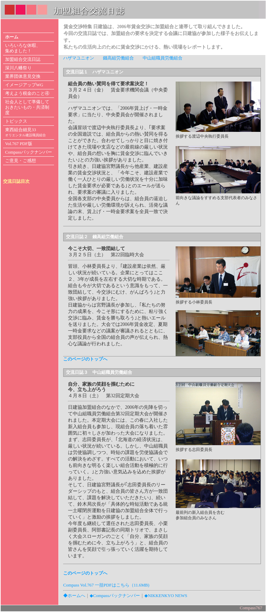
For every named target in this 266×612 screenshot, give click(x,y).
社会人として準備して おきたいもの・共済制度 (27, 107)
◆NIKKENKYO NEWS (165, 595)
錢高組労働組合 (118, 58)
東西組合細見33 (25, 132)
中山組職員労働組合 (162, 58)
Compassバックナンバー (28, 152)
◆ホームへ (74, 595)
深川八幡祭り (18, 68)
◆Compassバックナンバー (115, 595)
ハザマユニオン (78, 58)
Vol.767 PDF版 (18, 143)
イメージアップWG (24, 85)
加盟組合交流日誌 (22, 59)
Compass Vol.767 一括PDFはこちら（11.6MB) (106, 585)
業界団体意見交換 (22, 76)
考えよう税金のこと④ (27, 93)
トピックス (16, 121)
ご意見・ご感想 (20, 160)
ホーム (11, 37)
